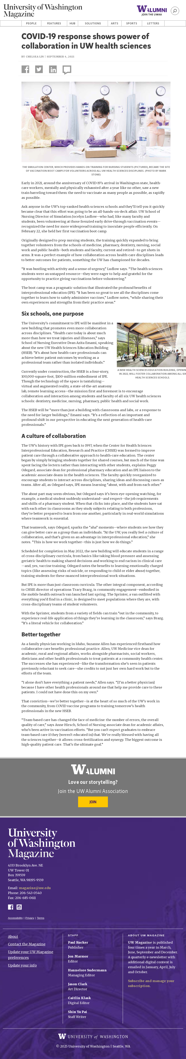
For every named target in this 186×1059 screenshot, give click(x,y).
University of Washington (93, 1036)
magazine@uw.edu (35, 888)
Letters (153, 23)
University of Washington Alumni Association (93, 769)
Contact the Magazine (27, 944)
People (31, 23)
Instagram (20, 906)
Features (54, 23)
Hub (72, 23)
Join (93, 802)
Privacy (29, 917)
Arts (114, 23)
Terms (40, 917)
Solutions (93, 23)
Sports (131, 23)
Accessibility (15, 917)
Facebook (12, 906)
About (13, 937)
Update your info (22, 965)
